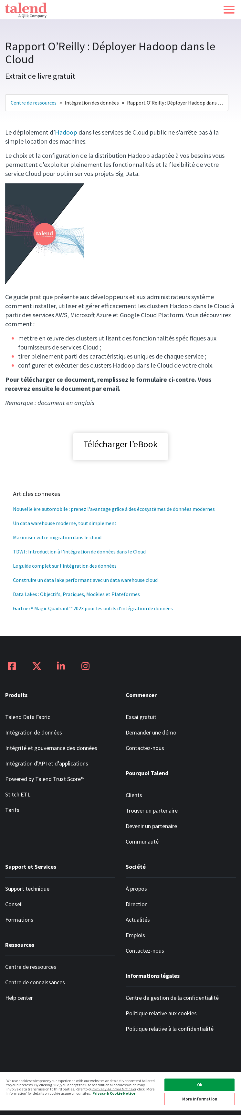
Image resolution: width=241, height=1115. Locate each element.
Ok (199, 1085)
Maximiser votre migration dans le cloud (57, 537)
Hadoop (66, 132)
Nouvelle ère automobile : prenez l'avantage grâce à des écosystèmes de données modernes (114, 509)
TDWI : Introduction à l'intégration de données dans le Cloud (79, 551)
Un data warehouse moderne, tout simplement (65, 523)
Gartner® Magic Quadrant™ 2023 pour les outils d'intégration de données (93, 608)
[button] (229, 10)
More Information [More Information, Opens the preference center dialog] (199, 1099)
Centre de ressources (34, 102)
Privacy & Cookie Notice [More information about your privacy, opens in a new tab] (113, 1092)
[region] (120, 1093)
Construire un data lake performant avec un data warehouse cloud (85, 580)
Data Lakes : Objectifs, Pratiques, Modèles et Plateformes (76, 594)
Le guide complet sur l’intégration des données (65, 566)
